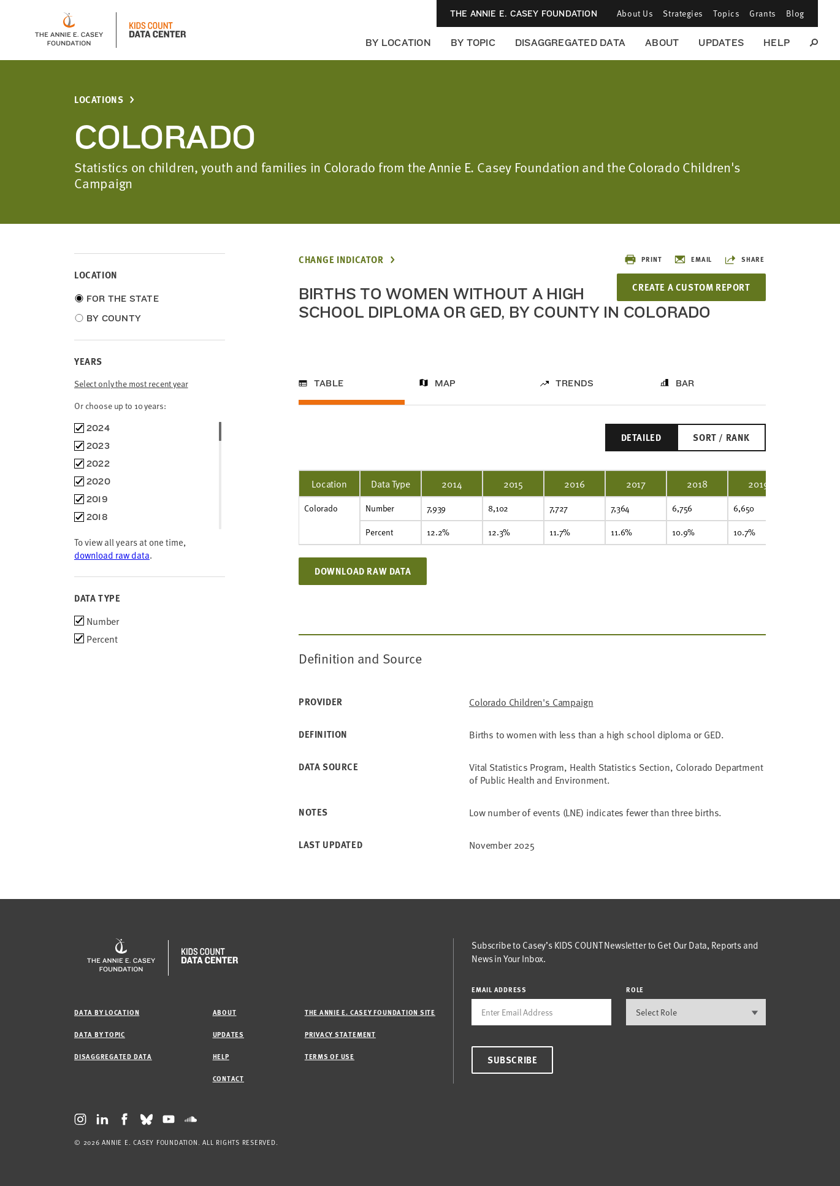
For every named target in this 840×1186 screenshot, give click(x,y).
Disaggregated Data (570, 42)
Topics (726, 13)
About (662, 42)
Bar (685, 383)
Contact (228, 1078)
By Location (398, 42)
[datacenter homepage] (157, 30)
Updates (721, 42)
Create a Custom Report (691, 287)
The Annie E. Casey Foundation (523, 13)
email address (499, 989)
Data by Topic (99, 1034)
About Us (635, 13)
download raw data (112, 554)
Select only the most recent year (131, 383)
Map (445, 383)
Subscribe (512, 1059)
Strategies (683, 13)
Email (693, 259)
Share (744, 259)
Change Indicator (341, 259)
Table (328, 383)
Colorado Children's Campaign (531, 701)
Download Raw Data (363, 571)
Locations (98, 99)
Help (776, 42)
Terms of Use (329, 1056)
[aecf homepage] (69, 30)
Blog (795, 13)
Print (643, 259)
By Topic (473, 42)
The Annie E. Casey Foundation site (370, 1012)
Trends (575, 383)
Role (635, 989)
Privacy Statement (340, 1034)
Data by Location (106, 1012)
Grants (762, 13)
